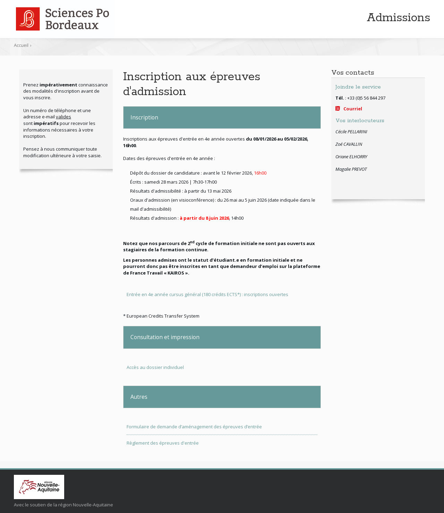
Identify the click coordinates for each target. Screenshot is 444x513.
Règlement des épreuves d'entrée (163, 443)
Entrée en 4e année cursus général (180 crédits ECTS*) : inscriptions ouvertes (207, 294)
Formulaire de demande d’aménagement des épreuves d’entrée (194, 426)
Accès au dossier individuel (155, 367)
